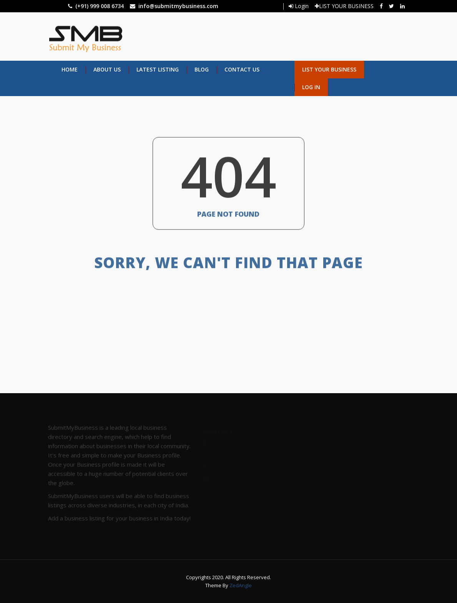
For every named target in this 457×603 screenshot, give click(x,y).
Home (69, 69)
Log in (311, 87)
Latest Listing (157, 69)
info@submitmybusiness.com (178, 6)
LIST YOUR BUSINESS (344, 6)
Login (299, 6)
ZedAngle (240, 585)
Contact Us (241, 69)
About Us (107, 69)
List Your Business (329, 69)
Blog (201, 69)
